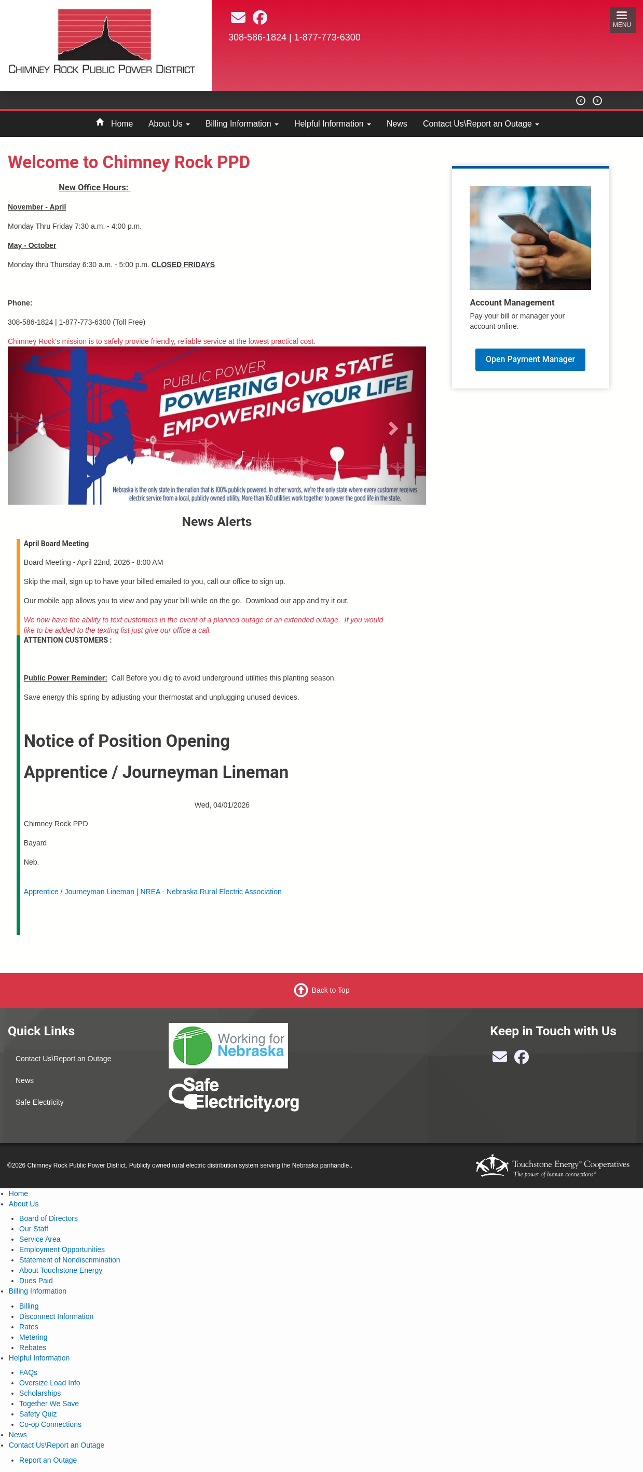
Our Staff (33, 1229)
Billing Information (242, 123)
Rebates (32, 1347)
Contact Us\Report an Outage (481, 123)
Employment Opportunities (62, 1249)
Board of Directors (48, 1218)
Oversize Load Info (49, 1383)
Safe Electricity (40, 1102)
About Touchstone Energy (60, 1270)
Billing (28, 1306)
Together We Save (49, 1403)
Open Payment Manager (530, 359)
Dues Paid (36, 1280)
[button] (39, 425)
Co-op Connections (50, 1424)
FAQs (28, 1372)
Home (122, 123)
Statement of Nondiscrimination (69, 1260)
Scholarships (40, 1393)
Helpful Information (332, 123)
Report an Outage (48, 1460)
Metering (33, 1337)
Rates (28, 1327)
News (397, 123)
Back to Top (331, 990)
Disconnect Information (56, 1316)
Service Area (39, 1239)
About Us (169, 123)
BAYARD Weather (403, 83)
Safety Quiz (38, 1414)
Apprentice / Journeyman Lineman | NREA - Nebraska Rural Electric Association (153, 891)
